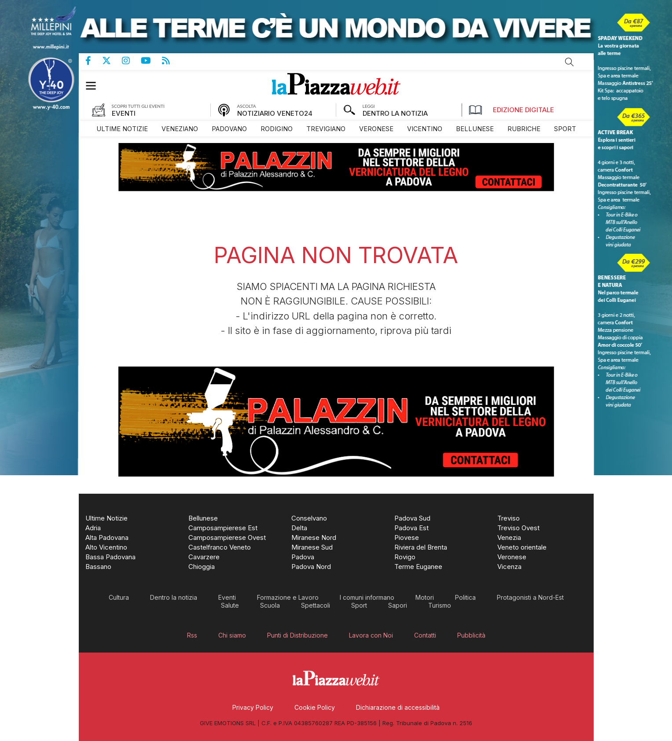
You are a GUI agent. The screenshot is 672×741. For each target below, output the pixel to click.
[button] (95, 85)
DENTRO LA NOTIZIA (395, 113)
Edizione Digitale (511, 110)
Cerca (569, 62)
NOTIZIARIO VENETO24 (274, 113)
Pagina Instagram (131, 60)
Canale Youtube (151, 60)
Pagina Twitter (112, 60)
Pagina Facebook (93, 60)
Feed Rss (171, 60)
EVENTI (124, 113)
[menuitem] (122, 128)
